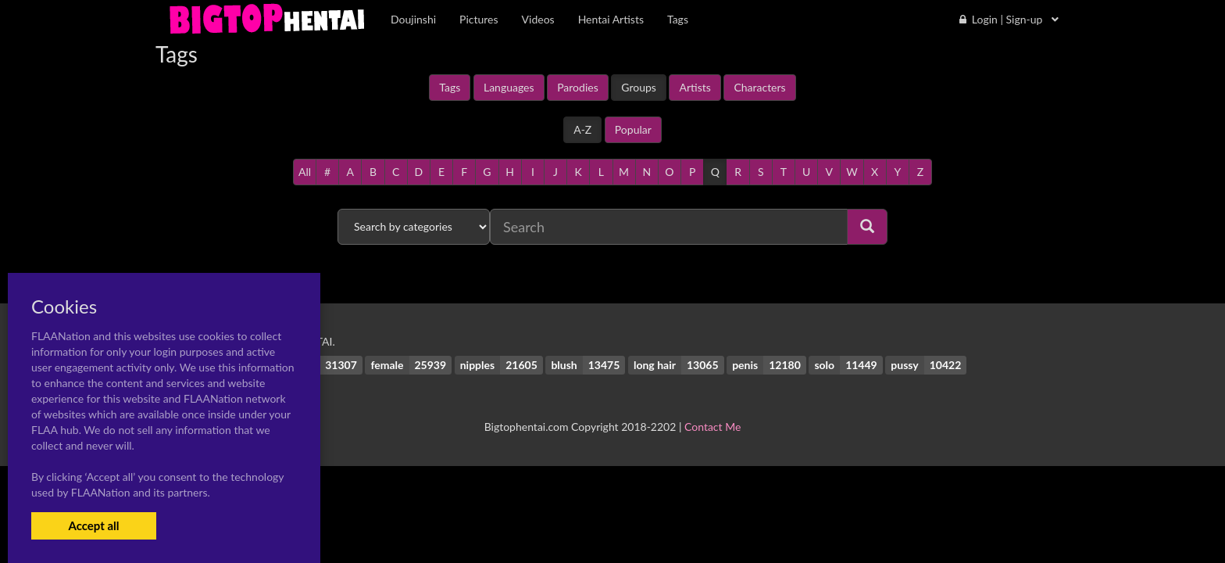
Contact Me (712, 426)
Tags (449, 87)
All (304, 171)
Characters (759, 87)
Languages (509, 87)
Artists (694, 87)
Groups (638, 87)
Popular (633, 129)
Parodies (577, 87)
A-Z (582, 129)
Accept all (93, 525)
